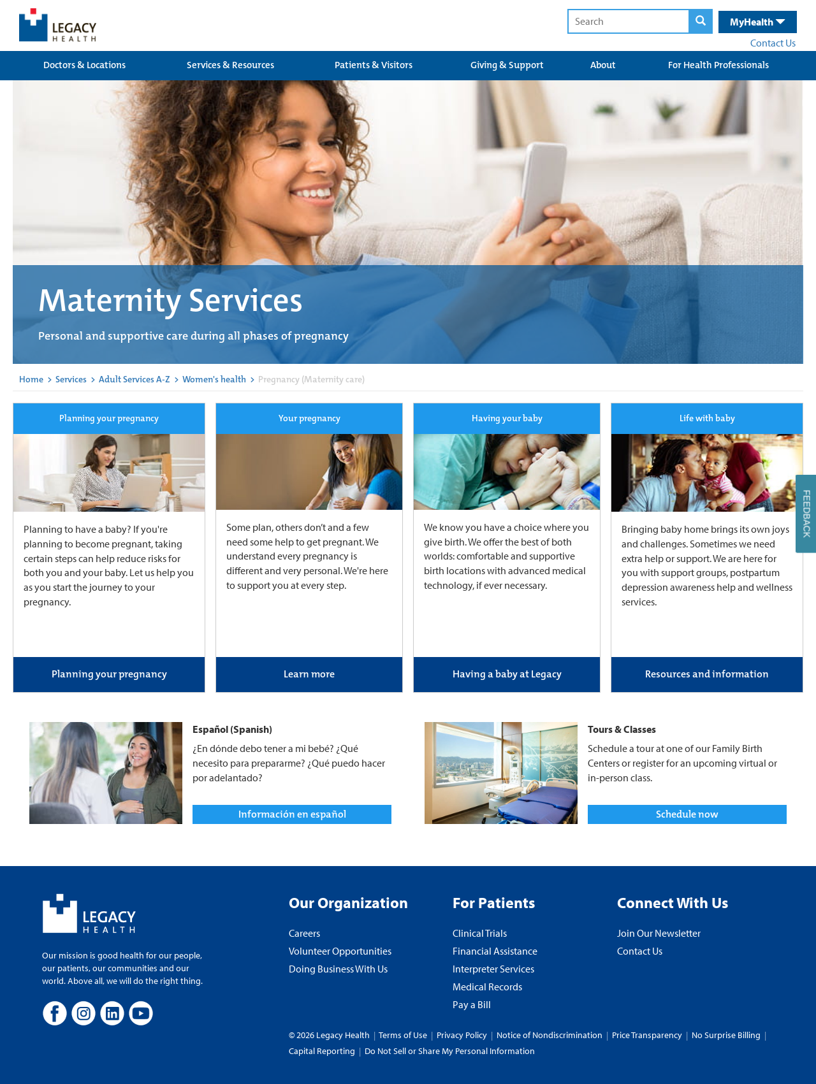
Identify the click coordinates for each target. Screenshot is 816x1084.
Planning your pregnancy (109, 674)
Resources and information (707, 674)
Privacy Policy (462, 1035)
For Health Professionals (718, 65)
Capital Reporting (322, 1051)
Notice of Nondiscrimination (549, 1035)
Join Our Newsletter (659, 933)
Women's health (214, 379)
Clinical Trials (480, 933)
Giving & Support (507, 65)
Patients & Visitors (373, 65)
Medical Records (487, 986)
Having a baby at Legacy (507, 674)
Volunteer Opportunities (340, 950)
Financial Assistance (495, 950)
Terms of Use (404, 1035)
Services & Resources (230, 65)
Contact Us (773, 42)
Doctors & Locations (84, 65)
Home (31, 379)
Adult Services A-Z (134, 379)
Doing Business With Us (338, 968)
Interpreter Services (493, 968)
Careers (304, 933)
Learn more (309, 674)
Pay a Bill (472, 1004)
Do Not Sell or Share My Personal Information (450, 1051)
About (603, 65)
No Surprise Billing (726, 1035)
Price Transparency (647, 1035)
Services (71, 379)
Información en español (292, 814)
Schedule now (687, 814)
